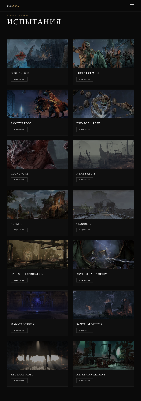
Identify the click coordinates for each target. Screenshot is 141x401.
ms (13, 5)
